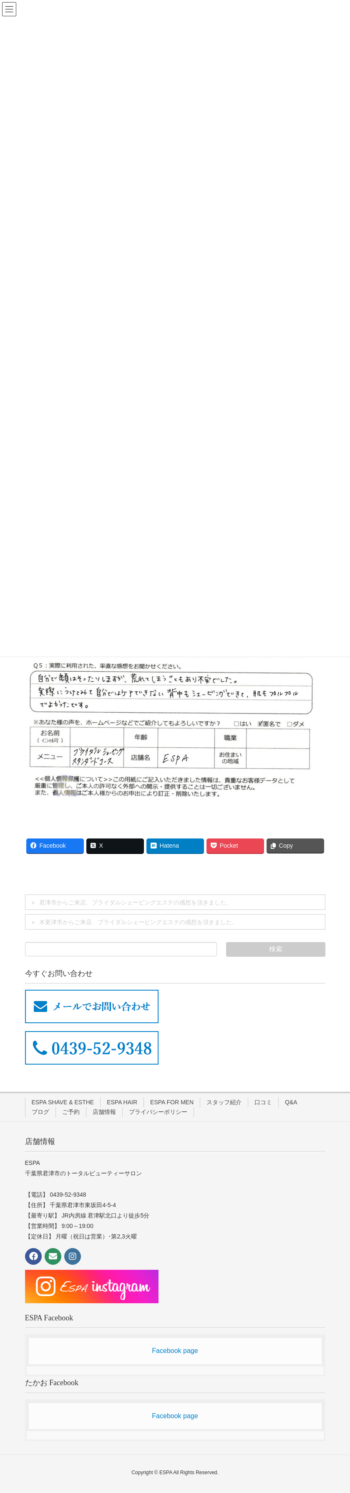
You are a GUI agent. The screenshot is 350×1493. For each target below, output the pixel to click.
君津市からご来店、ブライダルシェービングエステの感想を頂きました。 (135, 902)
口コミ (263, 1102)
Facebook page (175, 1350)
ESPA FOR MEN (172, 1102)
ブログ (40, 1111)
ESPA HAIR (122, 1102)
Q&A (291, 1102)
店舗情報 (104, 1111)
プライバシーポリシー (158, 1111)
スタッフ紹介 (224, 1102)
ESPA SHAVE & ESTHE (63, 1102)
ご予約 (71, 1111)
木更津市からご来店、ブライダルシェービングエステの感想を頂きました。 (138, 922)
